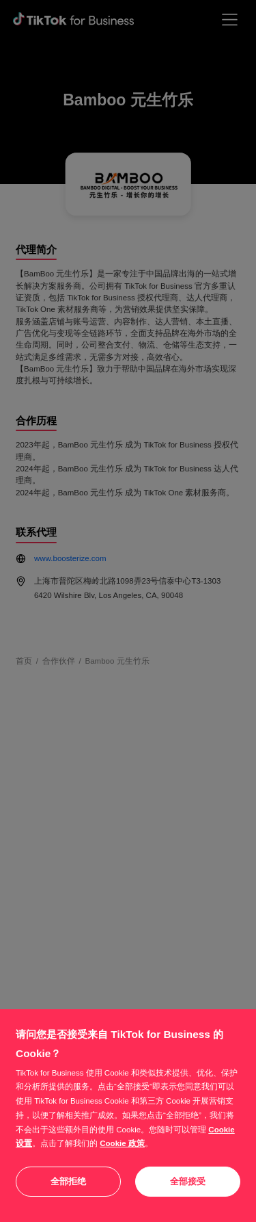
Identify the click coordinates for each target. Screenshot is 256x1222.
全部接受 (187, 1181)
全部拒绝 (68, 1181)
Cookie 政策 (122, 1143)
